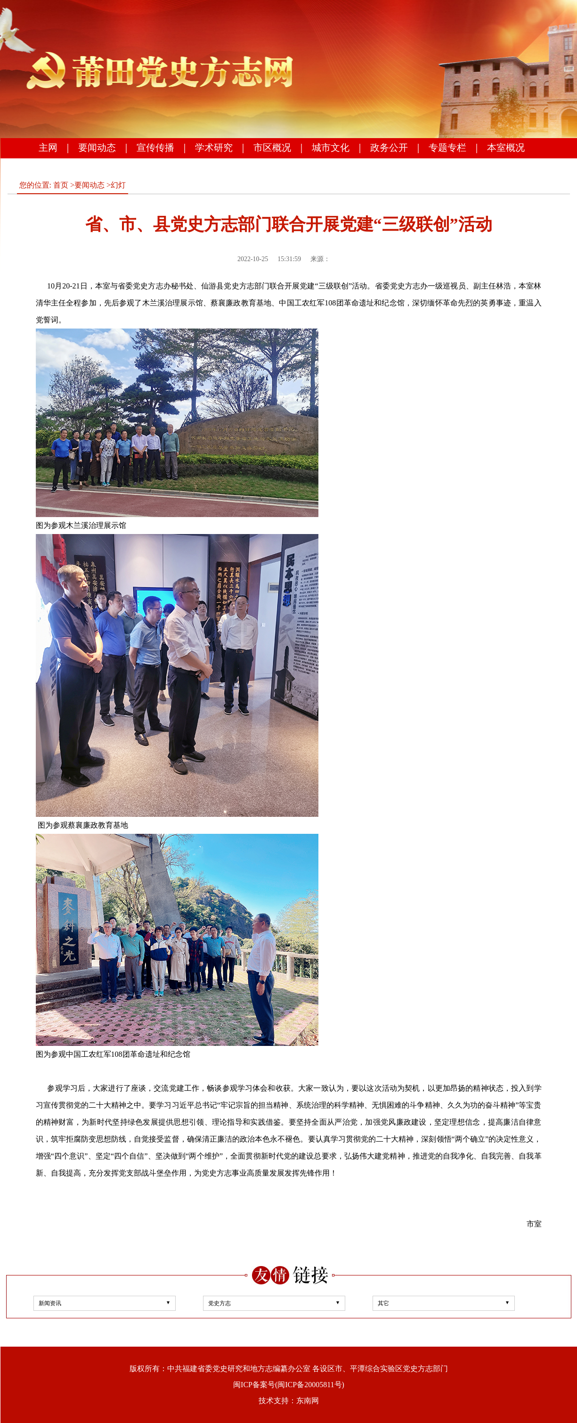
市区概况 (272, 147)
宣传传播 (155, 147)
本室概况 (506, 147)
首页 (60, 185)
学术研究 (214, 147)
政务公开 (389, 147)
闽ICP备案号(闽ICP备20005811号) (288, 1385)
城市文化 (330, 147)
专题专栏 (447, 147)
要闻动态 (97, 147)
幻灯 (118, 185)
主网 (48, 147)
